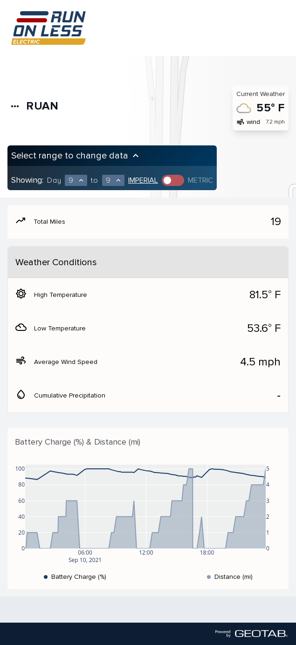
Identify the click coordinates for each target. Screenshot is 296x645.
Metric (200, 180)
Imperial (143, 180)
